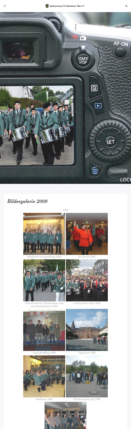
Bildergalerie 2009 (28, 201)
